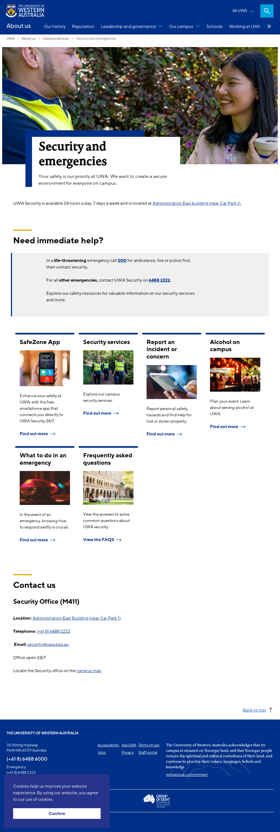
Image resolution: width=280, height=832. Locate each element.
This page (14, 822)
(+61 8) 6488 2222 (53, 631)
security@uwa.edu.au (48, 645)
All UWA (239, 10)
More (269, 26)
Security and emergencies (96, 38)
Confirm (57, 814)
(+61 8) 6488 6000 (27, 759)
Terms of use (148, 745)
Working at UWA (245, 26)
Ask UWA (129, 745)
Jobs (102, 752)
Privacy (128, 752)
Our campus (181, 26)
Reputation (83, 26)
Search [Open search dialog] (266, 11)
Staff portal (147, 752)
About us (29, 38)
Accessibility (108, 745)
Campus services (56, 38)
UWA (10, 38)
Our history (55, 26)
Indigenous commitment (187, 774)
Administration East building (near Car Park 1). (197, 203)
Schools (214, 26)
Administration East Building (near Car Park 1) (77, 618)
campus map (89, 671)
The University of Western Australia (42, 733)
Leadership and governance (128, 26)
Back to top (254, 709)
